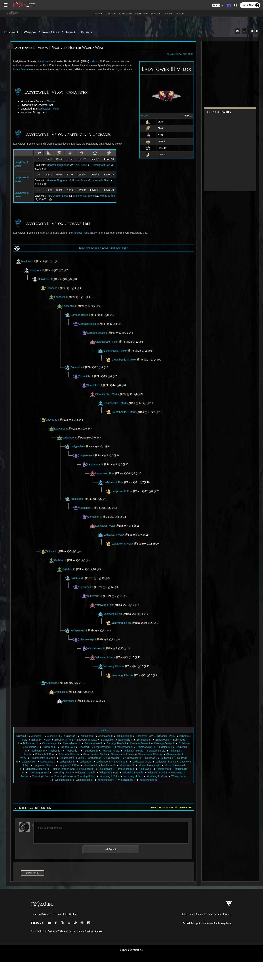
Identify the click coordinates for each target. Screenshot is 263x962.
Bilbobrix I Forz (144, 736)
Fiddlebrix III (38, 750)
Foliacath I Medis (133, 750)
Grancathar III (133, 757)
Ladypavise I (78, 446)
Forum (53, 914)
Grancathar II (113, 757)
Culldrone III (49, 747)
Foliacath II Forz (156, 750)
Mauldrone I (28, 261)
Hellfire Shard (107, 195)
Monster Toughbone (58, 165)
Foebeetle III (69, 305)
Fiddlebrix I (165, 747)
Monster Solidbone (84, 195)
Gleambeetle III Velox (124, 359)
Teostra (51, 101)
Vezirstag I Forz (41, 776)
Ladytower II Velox (48, 108)
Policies (227, 914)
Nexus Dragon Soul (64, 768)
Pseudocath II (106, 768)
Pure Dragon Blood (57, 195)
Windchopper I (106, 779)
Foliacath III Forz (44, 754)
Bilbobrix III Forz (63, 739)
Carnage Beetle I (80, 314)
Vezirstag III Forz (133, 776)
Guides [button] (168, 13)
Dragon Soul (67, 747)
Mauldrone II (37, 270)
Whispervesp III (96, 648)
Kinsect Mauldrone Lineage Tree (103, 248)
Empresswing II (124, 747)
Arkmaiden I (77, 498)
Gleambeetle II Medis (116, 403)
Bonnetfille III (94, 385)
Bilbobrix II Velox (40, 739)
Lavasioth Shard (101, 180)
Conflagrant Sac (101, 165)
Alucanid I (21, 736)
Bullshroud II (86, 587)
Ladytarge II (61, 428)
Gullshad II (60, 560)
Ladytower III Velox (122, 543)
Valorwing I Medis (102, 657)
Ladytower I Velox (105, 525)
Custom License (93, 931)
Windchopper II (126, 779)
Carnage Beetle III (97, 332)
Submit (111, 849)
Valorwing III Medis (122, 675)
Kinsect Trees (81, 232)
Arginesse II (61, 691)
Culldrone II (31, 747)
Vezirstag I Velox (63, 776)
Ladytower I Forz (104, 473)
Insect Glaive (50, 32)
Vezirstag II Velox (109, 776)
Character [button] (125, 13)
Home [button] (98, 13)
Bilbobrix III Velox (87, 739)
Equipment (11, 32)
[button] (217, 5)
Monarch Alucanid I (149, 765)
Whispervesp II (87, 639)
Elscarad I (84, 747)
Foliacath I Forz (110, 750)
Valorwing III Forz (122, 622)
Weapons (30, 32)
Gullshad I (52, 551)
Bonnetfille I (77, 367)
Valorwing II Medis (111, 666)
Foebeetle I (52, 288)
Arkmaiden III (94, 516)
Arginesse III (69, 700)
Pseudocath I (86, 768)
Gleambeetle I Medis (107, 394)
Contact (73, 914)
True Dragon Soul (38, 772)
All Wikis (43, 914)
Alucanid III (53, 736)
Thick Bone (80, 165)
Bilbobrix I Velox (166, 736)
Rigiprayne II (164, 768)
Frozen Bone (79, 180)
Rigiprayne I (145, 768)
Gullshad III (68, 569)
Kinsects (86, 32)
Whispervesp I (79, 630)
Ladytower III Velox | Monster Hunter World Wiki (58, 47)
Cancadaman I (50, 743)
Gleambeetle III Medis (124, 412)
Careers (199, 914)
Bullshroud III (94, 596)
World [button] (155, 13)
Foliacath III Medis (68, 754)
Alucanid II (37, 736)
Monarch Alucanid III (37, 768)
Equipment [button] (141, 13)
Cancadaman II (71, 743)
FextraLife (188, 923)
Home (34, 914)
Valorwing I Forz (101, 604)
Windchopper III (148, 779)
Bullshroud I (77, 578)
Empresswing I (102, 747)
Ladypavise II (86, 455)
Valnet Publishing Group (219, 923)
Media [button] (180, 13)
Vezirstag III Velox (157, 776)
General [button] (111, 13)
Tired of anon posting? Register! (171, 807)
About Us (62, 914)
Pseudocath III (126, 768)
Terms (208, 914)
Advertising (187, 914)
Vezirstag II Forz (86, 776)
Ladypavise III (95, 464)
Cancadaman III (93, 743)
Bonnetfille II (86, 376)
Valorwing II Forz (110, 613)
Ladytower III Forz (122, 491)
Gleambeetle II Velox (115, 350)
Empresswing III (146, 747)
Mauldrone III (45, 279)
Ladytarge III (69, 437)
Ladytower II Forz (113, 482)
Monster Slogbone (57, 180)
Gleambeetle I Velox (106, 341)
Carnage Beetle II (89, 323)
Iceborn (94, 61)
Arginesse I (49, 682)
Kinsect (70, 32)
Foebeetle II (61, 297)
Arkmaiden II (86, 507)
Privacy (217, 914)
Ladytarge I (52, 419)
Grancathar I (95, 757)
